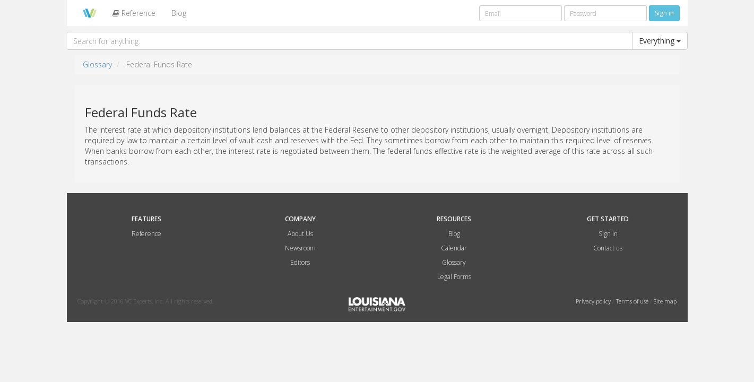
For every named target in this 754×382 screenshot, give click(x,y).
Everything (660, 41)
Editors (300, 262)
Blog (178, 13)
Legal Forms (454, 276)
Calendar (454, 248)
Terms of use (633, 301)
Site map (665, 301)
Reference (133, 13)
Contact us (607, 248)
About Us (300, 233)
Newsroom (300, 248)
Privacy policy (594, 301)
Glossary (97, 64)
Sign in (608, 233)
